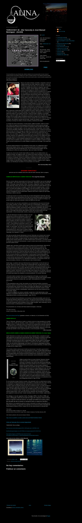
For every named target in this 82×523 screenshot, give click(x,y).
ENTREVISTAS (60, 45)
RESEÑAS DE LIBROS (62, 54)
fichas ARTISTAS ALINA (62, 46)
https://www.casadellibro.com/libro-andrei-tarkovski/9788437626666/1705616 (24, 417)
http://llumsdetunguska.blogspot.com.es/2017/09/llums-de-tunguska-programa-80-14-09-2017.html (23, 431)
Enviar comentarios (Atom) (17, 507)
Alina (60, 29)
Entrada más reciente (11, 505)
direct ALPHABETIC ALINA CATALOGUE (65, 40)
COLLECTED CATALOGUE (63, 39)
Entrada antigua (47, 505)
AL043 (43, 35)
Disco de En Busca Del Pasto (13, 315)
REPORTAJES (60, 53)
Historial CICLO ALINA (62, 48)
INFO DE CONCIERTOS (62, 50)
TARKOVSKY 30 (46, 43)
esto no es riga (62, 31)
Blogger (48, 516)
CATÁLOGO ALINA (61, 37)
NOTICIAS (59, 51)
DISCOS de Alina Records (16, 461)
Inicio (30, 505)
